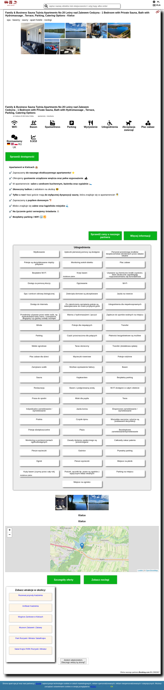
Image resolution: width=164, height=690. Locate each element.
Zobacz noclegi (100, 579)
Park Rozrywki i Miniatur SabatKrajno (30, 638)
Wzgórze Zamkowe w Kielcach (30, 617)
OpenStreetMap (152, 570)
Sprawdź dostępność (22, 156)
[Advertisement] (82, 79)
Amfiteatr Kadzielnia (30, 606)
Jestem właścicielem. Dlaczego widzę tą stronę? (73, 661)
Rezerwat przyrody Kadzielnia (30, 595)
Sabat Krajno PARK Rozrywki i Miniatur (31, 649)
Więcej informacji (140, 236)
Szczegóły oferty (63, 579)
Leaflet (140, 570)
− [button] (10, 535)
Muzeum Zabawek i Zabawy (30, 627)
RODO (93, 687)
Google (38, 683)
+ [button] (10, 530)
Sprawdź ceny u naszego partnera (105, 236)
